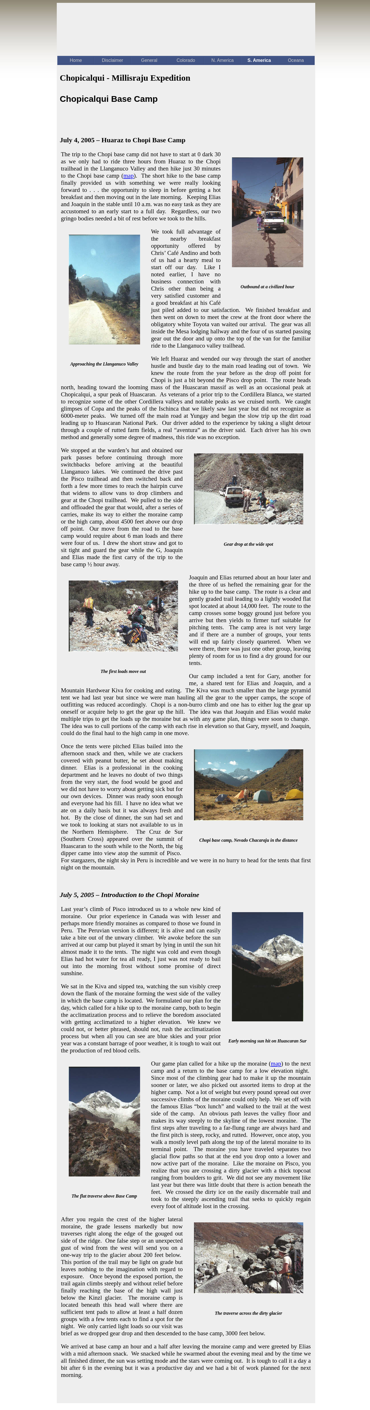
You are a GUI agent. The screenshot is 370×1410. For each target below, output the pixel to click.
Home (76, 60)
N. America (222, 60)
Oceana (296, 60)
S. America (259, 60)
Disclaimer (112, 60)
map (129, 175)
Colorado (186, 60)
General (149, 60)
